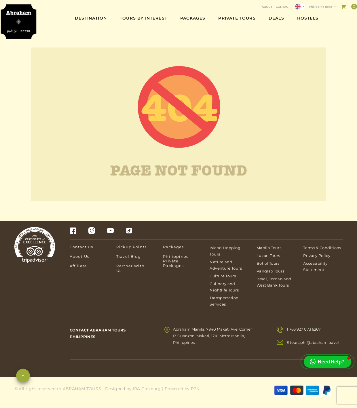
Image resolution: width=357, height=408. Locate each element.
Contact (283, 7)
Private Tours (236, 18)
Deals (276, 18)
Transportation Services (224, 300)
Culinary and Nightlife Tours (224, 286)
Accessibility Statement (315, 266)
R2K (195, 388)
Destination (91, 18)
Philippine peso (320, 7)
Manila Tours (269, 247)
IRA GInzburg (147, 388)
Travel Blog (128, 256)
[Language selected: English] (300, 6)
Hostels (307, 18)
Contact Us (81, 247)
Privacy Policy (316, 255)
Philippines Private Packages (175, 261)
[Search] (354, 6)
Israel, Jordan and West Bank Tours (274, 282)
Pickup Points (131, 247)
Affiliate (78, 266)
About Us (79, 256)
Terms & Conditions (322, 247)
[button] (327, 362)
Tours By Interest (143, 18)
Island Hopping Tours (225, 250)
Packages (192, 18)
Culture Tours (223, 276)
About (267, 7)
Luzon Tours (268, 255)
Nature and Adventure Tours (226, 265)
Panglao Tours (270, 271)
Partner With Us (130, 268)
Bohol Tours (268, 263)
